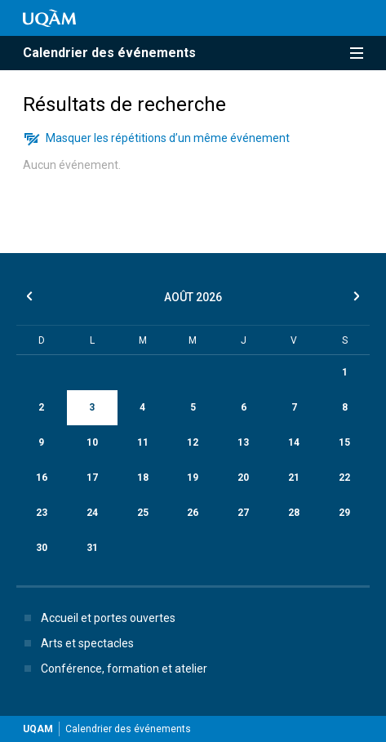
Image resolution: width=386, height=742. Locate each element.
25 (143, 512)
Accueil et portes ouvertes (96, 617)
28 (293, 512)
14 (293, 442)
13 (243, 442)
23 (41, 512)
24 (92, 512)
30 (41, 547)
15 (344, 442)
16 (41, 477)
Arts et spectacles (76, 643)
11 (143, 442)
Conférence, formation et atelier (112, 668)
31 (92, 547)
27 (243, 512)
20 (243, 477)
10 (92, 442)
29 (344, 512)
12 (192, 442)
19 (192, 477)
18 (143, 477)
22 (344, 477)
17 (92, 477)
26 (192, 512)
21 (293, 477)
